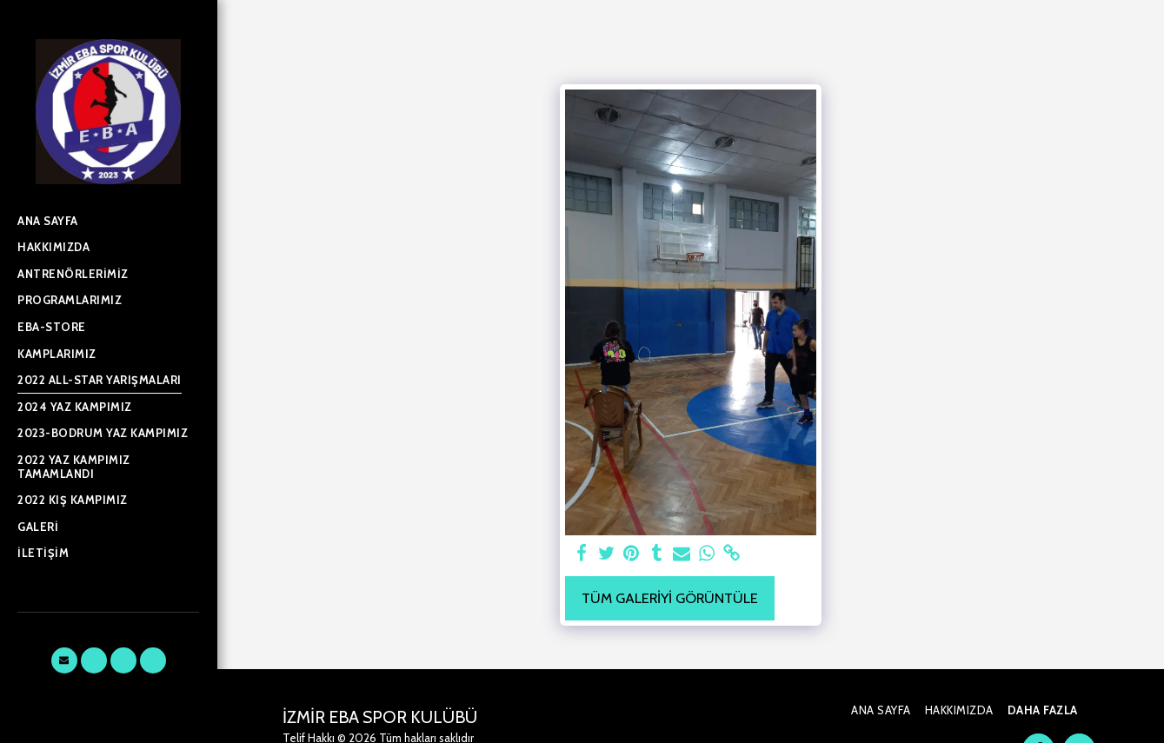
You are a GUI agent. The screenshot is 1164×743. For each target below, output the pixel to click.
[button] (64, 660)
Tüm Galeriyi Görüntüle (670, 598)
